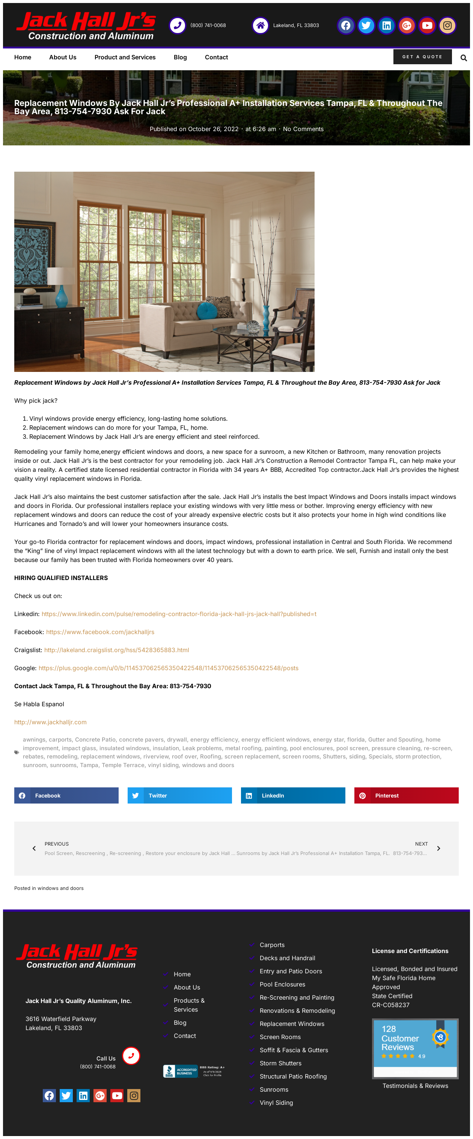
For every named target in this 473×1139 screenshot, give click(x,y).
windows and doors (208, 765)
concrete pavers (141, 739)
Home (22, 57)
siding (357, 756)
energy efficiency (214, 739)
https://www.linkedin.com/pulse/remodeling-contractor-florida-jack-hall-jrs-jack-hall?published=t (179, 614)
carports (60, 739)
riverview (156, 756)
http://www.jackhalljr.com (50, 722)
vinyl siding (163, 765)
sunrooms (63, 765)
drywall (177, 739)
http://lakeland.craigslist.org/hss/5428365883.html (116, 650)
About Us (63, 57)
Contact (216, 57)
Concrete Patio (95, 739)
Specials (380, 756)
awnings (34, 739)
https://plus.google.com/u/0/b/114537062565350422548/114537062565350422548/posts (168, 668)
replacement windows (110, 756)
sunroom (35, 765)
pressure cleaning (396, 748)
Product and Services (125, 57)
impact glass (79, 748)
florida (356, 739)
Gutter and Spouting (395, 739)
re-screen (437, 748)
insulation (166, 748)
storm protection (417, 756)
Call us (106, 1058)
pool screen (352, 748)
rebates (33, 756)
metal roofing (243, 748)
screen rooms (300, 756)
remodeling (62, 756)
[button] (464, 58)
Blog (180, 57)
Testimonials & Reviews (415, 1085)
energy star (328, 739)
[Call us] (131, 1056)
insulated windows (124, 748)
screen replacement (251, 756)
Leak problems (202, 748)
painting (275, 748)
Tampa (89, 765)
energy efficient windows (275, 739)
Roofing (210, 756)
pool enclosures (311, 748)
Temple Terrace (123, 765)
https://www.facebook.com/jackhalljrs (100, 632)
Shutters (334, 756)
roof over (184, 756)
